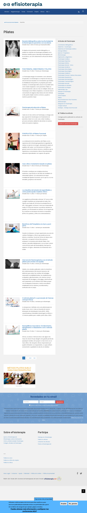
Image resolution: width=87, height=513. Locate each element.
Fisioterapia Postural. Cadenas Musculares (69, 79)
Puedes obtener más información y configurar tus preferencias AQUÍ (30, 510)
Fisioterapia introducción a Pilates (34, 112)
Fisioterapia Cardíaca (63, 61)
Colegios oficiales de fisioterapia (12, 464)
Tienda (23, 11)
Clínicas (42, 11)
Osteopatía (61, 100)
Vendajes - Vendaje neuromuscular (67, 116)
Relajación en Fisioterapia (65, 111)
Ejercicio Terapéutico (64, 54)
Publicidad (26, 493)
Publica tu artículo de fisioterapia (68, 132)
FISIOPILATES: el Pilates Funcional (34, 140)
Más (48, 11)
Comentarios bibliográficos (65, 45)
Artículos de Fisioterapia (12, 22)
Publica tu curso (8, 478)
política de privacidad (52, 425)
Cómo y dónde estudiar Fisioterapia (13, 462)
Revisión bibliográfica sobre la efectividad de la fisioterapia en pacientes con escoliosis (37, 42)
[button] (83, 12)
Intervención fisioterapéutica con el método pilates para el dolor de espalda (37, 275)
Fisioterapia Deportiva (64, 63)
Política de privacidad (49, 493)
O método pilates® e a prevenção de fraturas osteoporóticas (37, 316)
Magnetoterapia (15, 11)
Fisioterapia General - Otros (65, 68)
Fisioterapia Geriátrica (64, 70)
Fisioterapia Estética (63, 65)
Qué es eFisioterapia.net (10, 457)
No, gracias (73, 503)
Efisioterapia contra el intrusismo (13, 459)
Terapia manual (62, 113)
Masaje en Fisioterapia (64, 97)
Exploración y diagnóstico (65, 58)
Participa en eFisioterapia (45, 457)
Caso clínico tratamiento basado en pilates (37, 172)
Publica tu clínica (8, 482)
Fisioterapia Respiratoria (64, 81)
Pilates (60, 104)
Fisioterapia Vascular (63, 88)
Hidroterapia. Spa (62, 95)
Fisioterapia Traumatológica (65, 86)
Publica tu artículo (43, 459)
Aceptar (64, 503)
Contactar (14, 493)
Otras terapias (62, 102)
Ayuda (20, 493)
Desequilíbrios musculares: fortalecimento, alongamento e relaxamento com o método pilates (37, 346)
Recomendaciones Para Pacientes (67, 106)
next (30, 378)
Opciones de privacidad (43, 499)
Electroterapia (62, 56)
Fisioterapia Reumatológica (65, 84)
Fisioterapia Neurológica (64, 74)
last (35, 378)
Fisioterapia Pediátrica (64, 77)
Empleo (36, 11)
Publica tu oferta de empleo (11, 480)
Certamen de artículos (44, 462)
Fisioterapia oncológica (64, 93)
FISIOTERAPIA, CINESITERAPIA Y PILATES (36, 70)
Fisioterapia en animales (64, 90)
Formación (30, 11)
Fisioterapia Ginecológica (65, 72)
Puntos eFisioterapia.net (44, 464)
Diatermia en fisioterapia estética (67, 49)
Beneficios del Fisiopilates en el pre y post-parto (36, 237)
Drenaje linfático (62, 52)
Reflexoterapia (62, 109)
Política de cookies (36, 493)
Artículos (6, 11)
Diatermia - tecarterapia (64, 47)
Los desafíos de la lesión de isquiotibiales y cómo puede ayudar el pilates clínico (37, 200)
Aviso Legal (7, 493)
